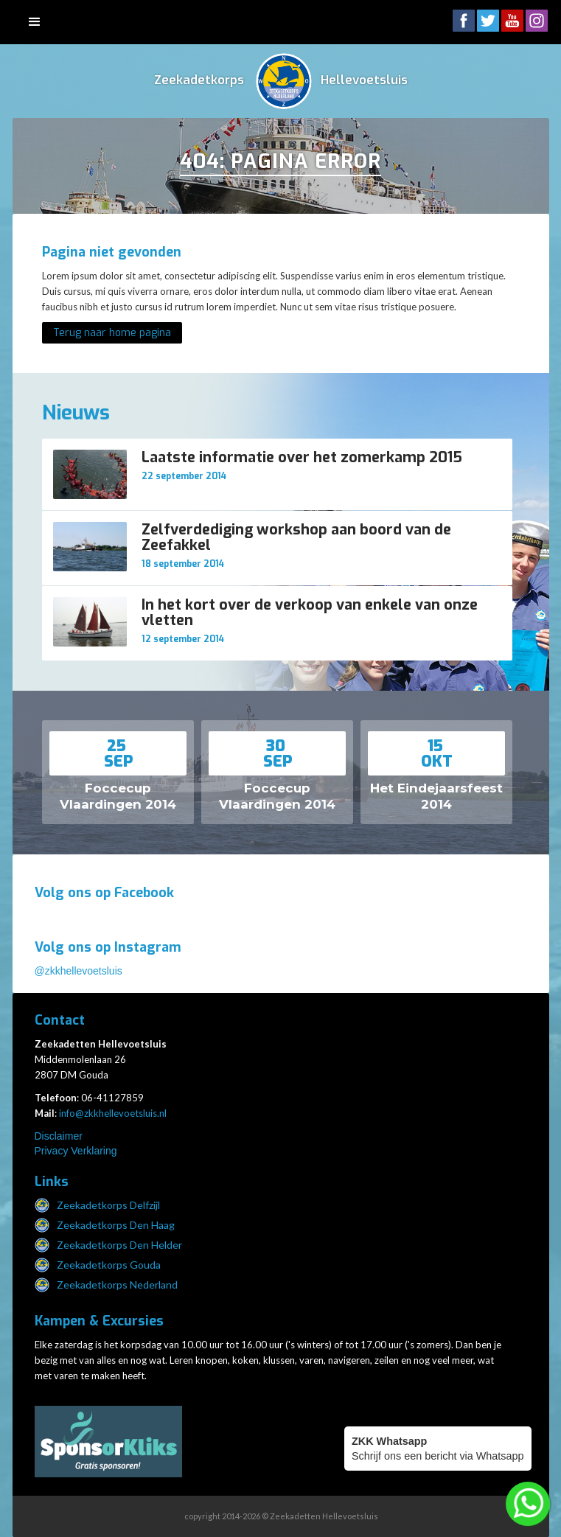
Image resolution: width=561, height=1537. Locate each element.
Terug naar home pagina (112, 333)
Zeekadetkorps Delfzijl (108, 1205)
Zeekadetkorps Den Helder (119, 1244)
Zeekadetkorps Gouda (109, 1264)
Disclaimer (59, 1136)
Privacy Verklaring (76, 1151)
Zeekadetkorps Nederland (117, 1284)
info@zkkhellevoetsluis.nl (113, 1113)
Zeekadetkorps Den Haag (116, 1225)
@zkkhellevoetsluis (78, 971)
